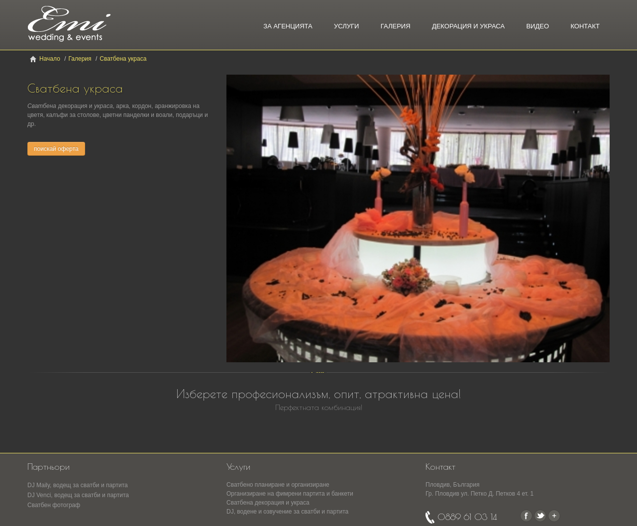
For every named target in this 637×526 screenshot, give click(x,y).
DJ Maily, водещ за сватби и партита (77, 485)
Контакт (585, 26)
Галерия (396, 26)
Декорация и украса (468, 26)
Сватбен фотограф (53, 505)
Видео (537, 26)
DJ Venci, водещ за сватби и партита (78, 495)
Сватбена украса (123, 58)
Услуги (346, 26)
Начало (49, 58)
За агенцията (287, 26)
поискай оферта (56, 148)
